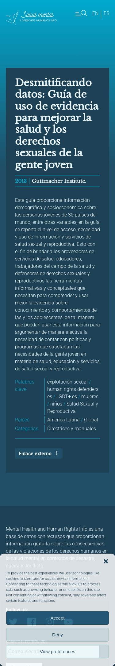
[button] (106, 561)
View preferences (57, 651)
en (95, 13)
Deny (57, 634)
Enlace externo (35, 454)
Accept (58, 618)
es (106, 13)
